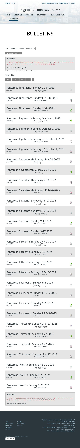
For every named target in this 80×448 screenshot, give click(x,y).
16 (30, 62)
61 (54, 64)
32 (62, 62)
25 (48, 62)
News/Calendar (57, 15)
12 (22, 62)
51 (33, 64)
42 (15, 64)
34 (66, 62)
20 (38, 62)
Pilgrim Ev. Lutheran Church (40, 10)
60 (52, 64)
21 (40, 62)
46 (23, 64)
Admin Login (10, 438)
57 (46, 64)
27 (52, 62)
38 (7, 64)
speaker (15, 79)
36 (70, 62)
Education (41, 15)
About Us (18, 15)
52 (35, 64)
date (28, 79)
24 (46, 62)
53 (37, 64)
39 (9, 64)
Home (7, 15)
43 (17, 64)
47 (25, 64)
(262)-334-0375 (10, 3)
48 (27, 64)
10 (18, 62)
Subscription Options (14, 53)
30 (58, 62)
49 (29, 64)
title (8, 79)
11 (20, 62)
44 (19, 64)
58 (48, 64)
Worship (29, 15)
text (22, 79)
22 (42, 62)
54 (40, 64)
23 (44, 62)
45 (21, 64)
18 (34, 62)
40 (11, 64)
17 (32, 62)
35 (68, 62)
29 (56, 62)
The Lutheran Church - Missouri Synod (9, 425)
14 (26, 62)
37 (72, 62)
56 (44, 64)
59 (50, 64)
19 (36, 62)
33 (64, 62)
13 (24, 62)
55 (42, 64)
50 (31, 64)
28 (54, 62)
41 (13, 64)
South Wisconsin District (21, 423)
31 (60, 62)
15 (28, 62)
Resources (13, 19)
